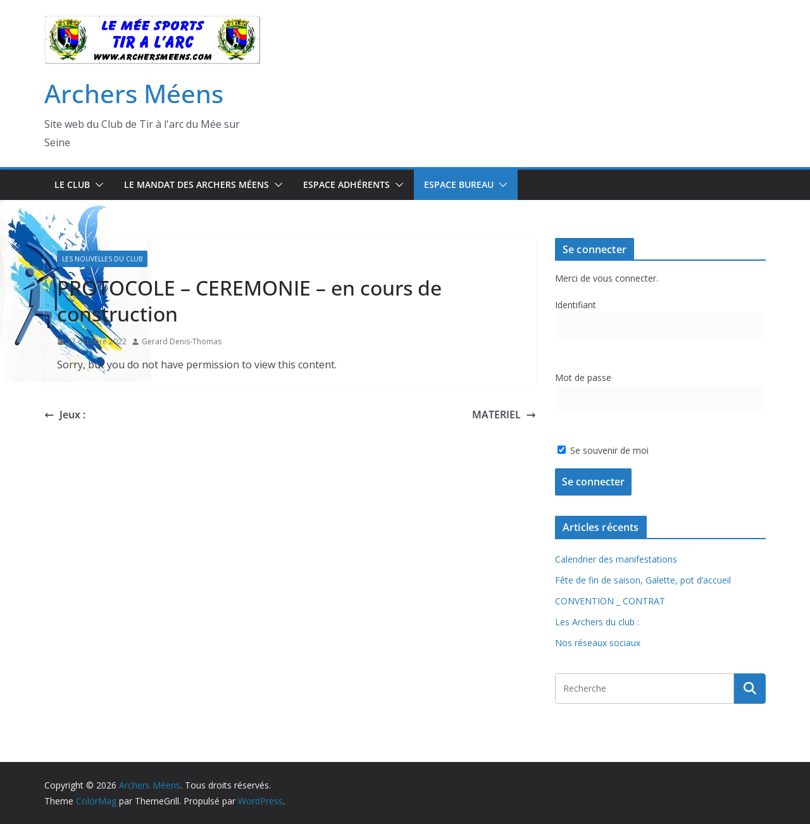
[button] (97, 185)
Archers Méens (133, 93)
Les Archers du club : (597, 622)
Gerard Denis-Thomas (181, 341)
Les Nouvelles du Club (102, 258)
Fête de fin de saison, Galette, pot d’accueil (643, 580)
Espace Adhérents (346, 184)
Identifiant (575, 305)
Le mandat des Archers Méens (196, 184)
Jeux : (64, 414)
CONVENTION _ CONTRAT (610, 601)
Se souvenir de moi (603, 450)
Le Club (72, 184)
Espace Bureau (459, 184)
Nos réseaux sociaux (597, 643)
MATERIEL (504, 414)
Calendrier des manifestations (616, 559)
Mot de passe (583, 377)
